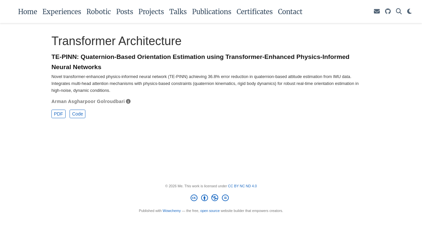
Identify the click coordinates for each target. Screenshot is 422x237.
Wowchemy (172, 211)
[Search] (399, 11)
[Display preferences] (409, 11)
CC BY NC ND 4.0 (242, 186)
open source (210, 211)
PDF (58, 114)
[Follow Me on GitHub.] (388, 11)
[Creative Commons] (211, 199)
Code (77, 114)
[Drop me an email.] (377, 11)
